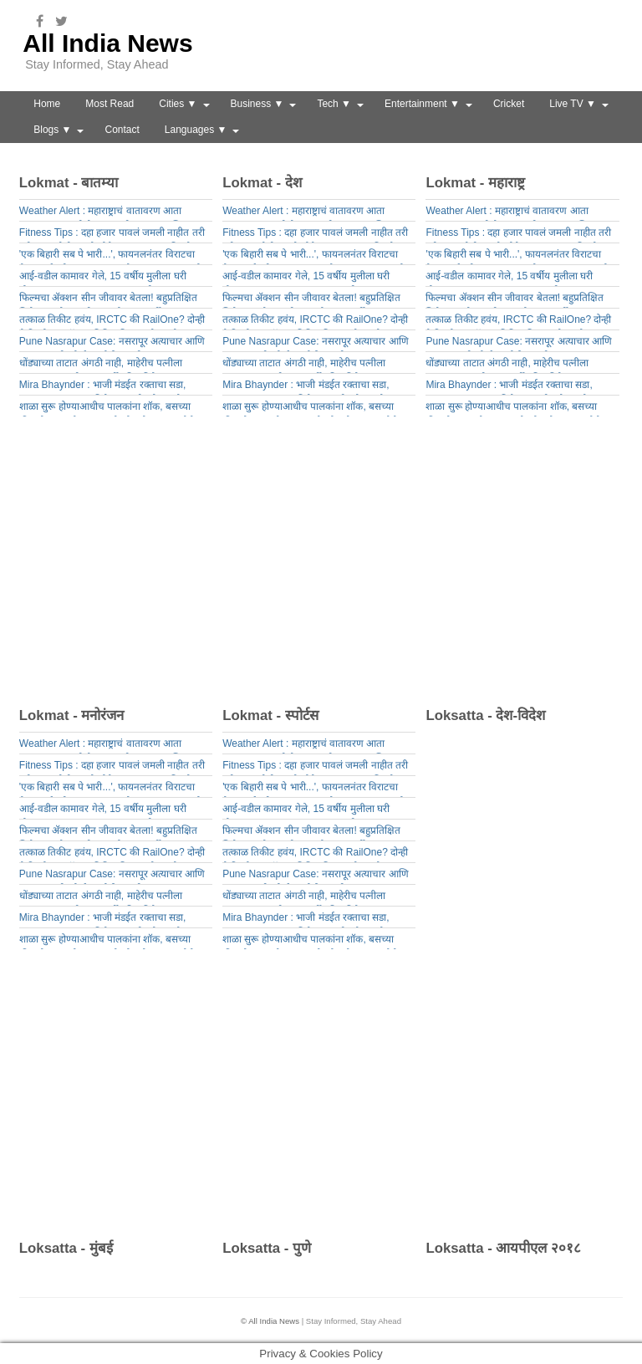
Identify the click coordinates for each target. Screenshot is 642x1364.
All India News (107, 43)
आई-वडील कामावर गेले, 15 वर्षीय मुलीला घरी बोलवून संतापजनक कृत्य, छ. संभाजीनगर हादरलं (107, 278)
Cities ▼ (177, 104)
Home (46, 104)
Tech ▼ (334, 104)
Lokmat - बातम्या (69, 183)
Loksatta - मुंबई (66, 1248)
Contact (121, 129)
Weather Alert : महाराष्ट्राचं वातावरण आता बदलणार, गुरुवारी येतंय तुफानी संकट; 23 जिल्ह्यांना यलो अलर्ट (112, 213)
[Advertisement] (327, 567)
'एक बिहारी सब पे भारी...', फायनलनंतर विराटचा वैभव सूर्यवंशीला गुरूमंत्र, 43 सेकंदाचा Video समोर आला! (112, 256)
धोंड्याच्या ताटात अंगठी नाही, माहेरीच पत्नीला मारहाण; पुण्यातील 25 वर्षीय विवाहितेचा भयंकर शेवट (105, 365)
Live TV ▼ (572, 104)
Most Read (109, 104)
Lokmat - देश (262, 183)
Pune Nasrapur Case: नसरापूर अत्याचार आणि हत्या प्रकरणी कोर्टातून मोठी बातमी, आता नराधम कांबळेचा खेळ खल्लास (112, 343)
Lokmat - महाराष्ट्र (475, 183)
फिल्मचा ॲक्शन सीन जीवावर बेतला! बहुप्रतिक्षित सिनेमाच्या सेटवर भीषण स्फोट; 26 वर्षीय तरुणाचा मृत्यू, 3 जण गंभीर (110, 300)
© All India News (270, 1321)
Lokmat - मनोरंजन (72, 715)
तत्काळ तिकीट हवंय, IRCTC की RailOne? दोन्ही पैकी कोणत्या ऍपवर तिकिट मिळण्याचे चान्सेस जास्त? (112, 322)
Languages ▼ (196, 129)
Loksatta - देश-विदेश (485, 715)
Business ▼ (257, 104)
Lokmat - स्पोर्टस (270, 715)
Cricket (508, 104)
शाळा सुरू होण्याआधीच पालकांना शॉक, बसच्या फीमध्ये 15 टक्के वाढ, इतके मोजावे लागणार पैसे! (108, 408)
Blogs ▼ (52, 129)
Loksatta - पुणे (266, 1248)
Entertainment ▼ (422, 104)
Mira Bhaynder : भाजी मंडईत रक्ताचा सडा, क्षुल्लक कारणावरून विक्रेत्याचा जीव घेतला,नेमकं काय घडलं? (107, 387)
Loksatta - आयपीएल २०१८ (503, 1248)
